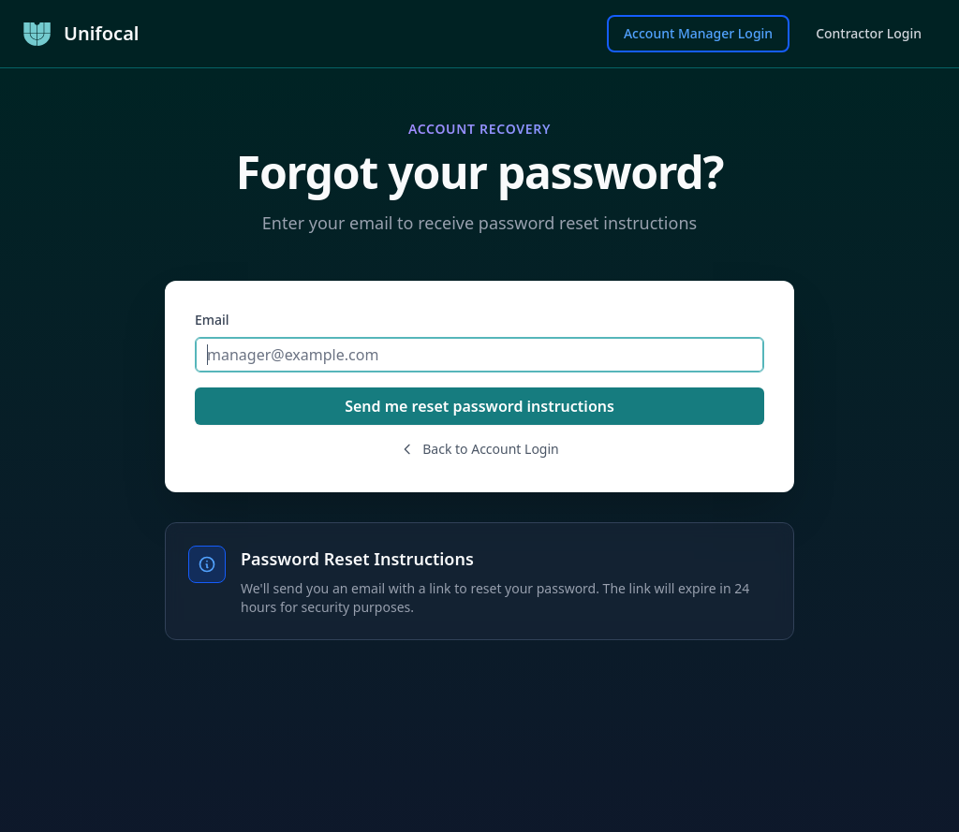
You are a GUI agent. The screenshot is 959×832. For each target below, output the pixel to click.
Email (212, 319)
